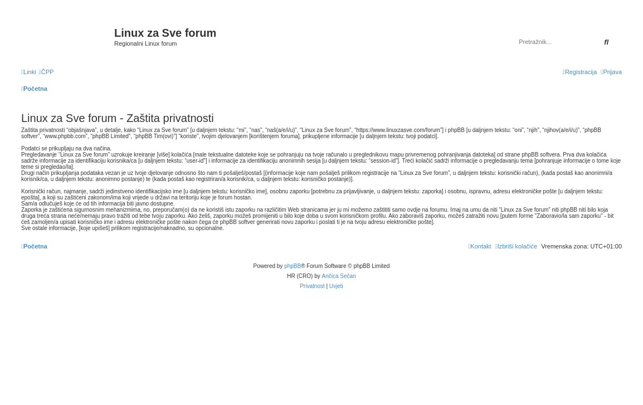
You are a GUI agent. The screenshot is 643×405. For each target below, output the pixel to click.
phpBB (292, 266)
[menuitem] (46, 72)
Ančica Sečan (339, 276)
